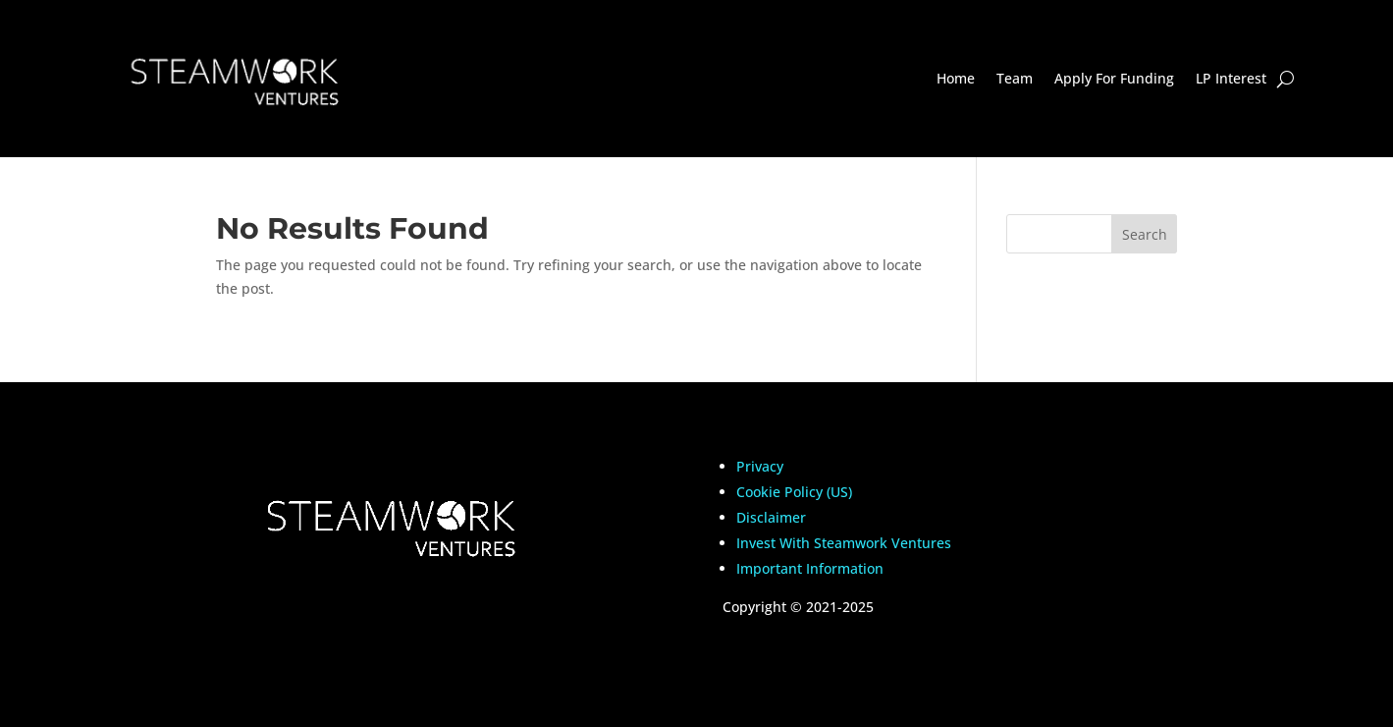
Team (1014, 78)
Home (956, 78)
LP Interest (1231, 78)
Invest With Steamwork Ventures (843, 542)
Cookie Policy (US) (794, 491)
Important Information (810, 568)
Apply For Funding (1114, 78)
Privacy (759, 466)
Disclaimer (771, 517)
